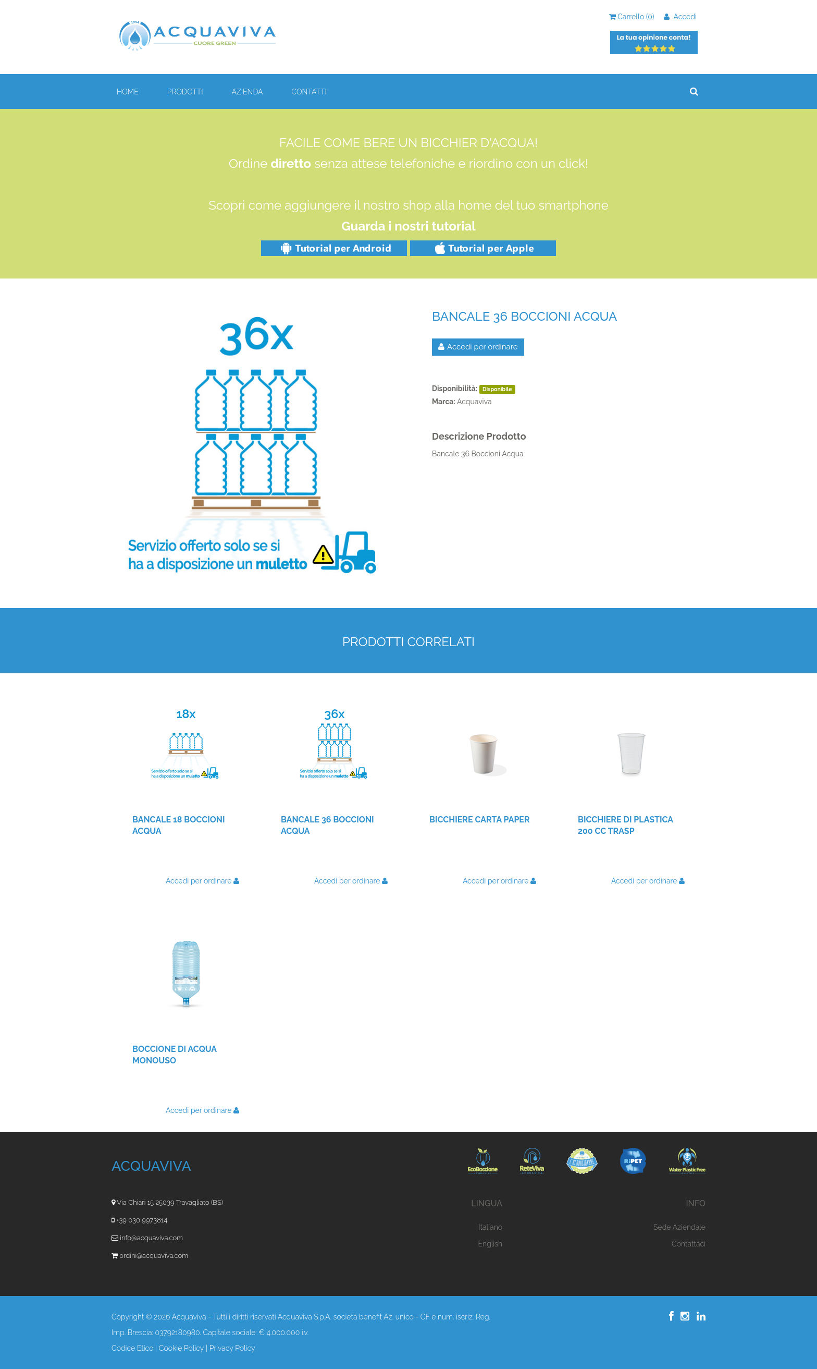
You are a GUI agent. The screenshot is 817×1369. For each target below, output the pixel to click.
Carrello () (631, 17)
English (490, 1244)
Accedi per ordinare (478, 347)
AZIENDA (247, 92)
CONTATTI (309, 92)
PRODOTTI (185, 92)
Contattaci (688, 1244)
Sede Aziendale (679, 1227)
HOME (128, 92)
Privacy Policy (232, 1348)
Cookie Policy (181, 1348)
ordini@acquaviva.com (153, 1255)
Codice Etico (132, 1348)
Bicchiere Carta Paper (479, 820)
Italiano (490, 1227)
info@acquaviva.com (151, 1238)
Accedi (680, 17)
